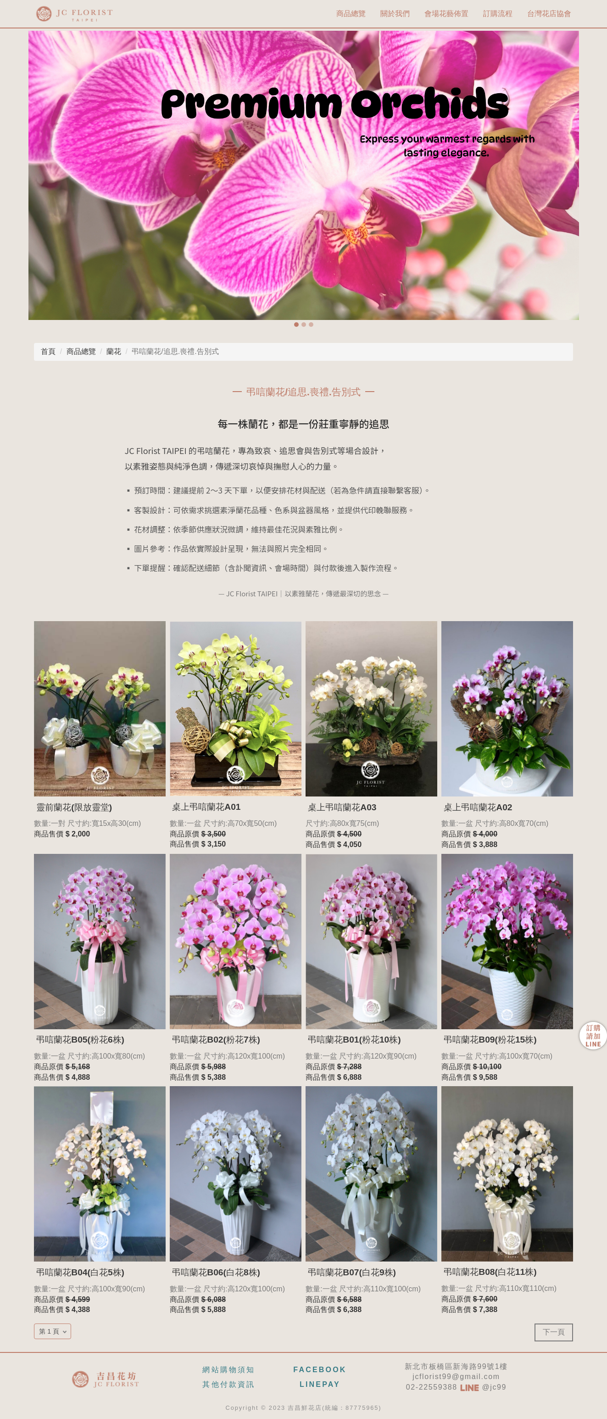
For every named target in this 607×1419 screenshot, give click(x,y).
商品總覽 (351, 13)
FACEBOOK (319, 1370)
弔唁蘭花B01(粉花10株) (354, 1039)
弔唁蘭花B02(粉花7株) (216, 1039)
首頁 (48, 351)
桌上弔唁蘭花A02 (478, 807)
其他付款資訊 (228, 1384)
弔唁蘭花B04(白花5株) (80, 1272)
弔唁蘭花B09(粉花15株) (490, 1039)
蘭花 (113, 351)
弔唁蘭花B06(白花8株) (216, 1272)
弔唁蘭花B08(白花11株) (490, 1272)
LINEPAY (320, 1384)
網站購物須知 (228, 1370)
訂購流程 (497, 13)
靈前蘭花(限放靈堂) (74, 807)
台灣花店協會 (549, 13)
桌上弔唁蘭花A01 (206, 807)
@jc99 (483, 1387)
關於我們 (395, 13)
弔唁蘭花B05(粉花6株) (80, 1039)
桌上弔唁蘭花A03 (342, 807)
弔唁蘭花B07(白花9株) (352, 1272)
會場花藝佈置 (446, 13)
